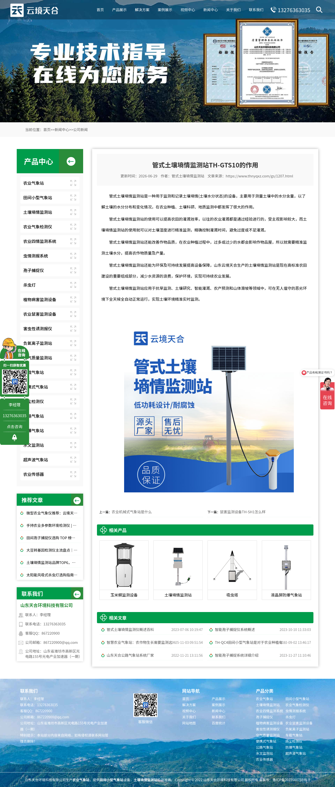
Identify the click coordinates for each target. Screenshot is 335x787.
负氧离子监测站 (37, 343)
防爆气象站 (33, 430)
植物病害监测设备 (39, 299)
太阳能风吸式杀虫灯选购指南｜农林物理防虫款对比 (53, 574)
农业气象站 (33, 183)
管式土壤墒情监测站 (188, 175)
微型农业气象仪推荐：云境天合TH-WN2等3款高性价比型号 (53, 512)
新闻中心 (210, 9)
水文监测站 (33, 445)
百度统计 (218, 723)
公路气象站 (33, 416)
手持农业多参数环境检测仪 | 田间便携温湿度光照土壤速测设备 (53, 525)
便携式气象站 (35, 387)
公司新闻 (80, 129)
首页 (100, 9)
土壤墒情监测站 (37, 212)
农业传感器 (33, 474)
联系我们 (256, 9)
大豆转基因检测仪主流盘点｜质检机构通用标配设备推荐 (53, 550)
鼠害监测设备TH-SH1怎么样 (242, 511)
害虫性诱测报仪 (37, 328)
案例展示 (165, 9)
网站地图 (189, 723)
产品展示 (119, 9)
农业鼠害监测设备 (39, 314)
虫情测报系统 (35, 256)
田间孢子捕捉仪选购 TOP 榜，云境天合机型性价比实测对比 (53, 537)
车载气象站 (33, 372)
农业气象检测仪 (37, 227)
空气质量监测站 (37, 358)
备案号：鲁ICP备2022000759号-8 (284, 779)
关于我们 (233, 9)
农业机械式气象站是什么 (132, 511)
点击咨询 (14, 426)
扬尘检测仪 (33, 401)
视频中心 (188, 9)
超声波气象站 (35, 459)
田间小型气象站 (37, 197)
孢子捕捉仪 (33, 270)
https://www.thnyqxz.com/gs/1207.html (259, 175)
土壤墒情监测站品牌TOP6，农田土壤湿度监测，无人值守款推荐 (53, 562)
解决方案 (142, 9)
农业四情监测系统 (39, 241)
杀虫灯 (29, 285)
